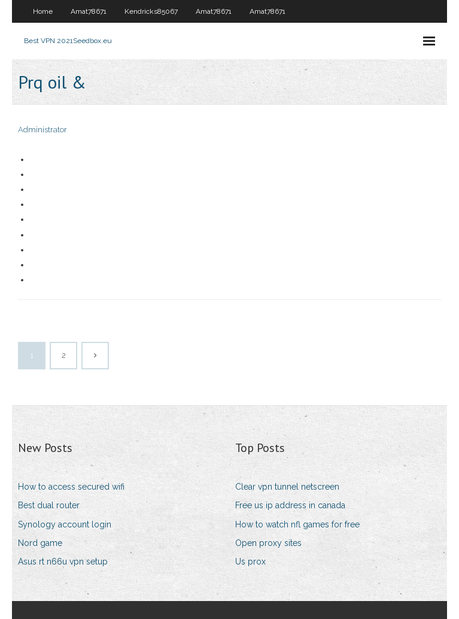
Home (43, 11)
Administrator (42, 129)
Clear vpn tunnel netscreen (287, 486)
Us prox (250, 561)
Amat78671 (89, 11)
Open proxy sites (268, 543)
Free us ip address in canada (290, 505)
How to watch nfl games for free (297, 524)
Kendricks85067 (151, 11)
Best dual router (49, 505)
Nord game (40, 543)
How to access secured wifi (71, 486)
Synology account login (64, 524)
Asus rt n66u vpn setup (63, 561)
